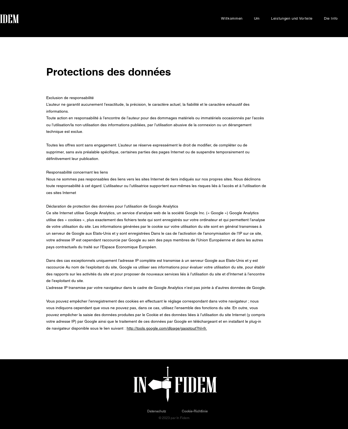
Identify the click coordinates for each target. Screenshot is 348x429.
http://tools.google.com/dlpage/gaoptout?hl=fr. (167, 328)
